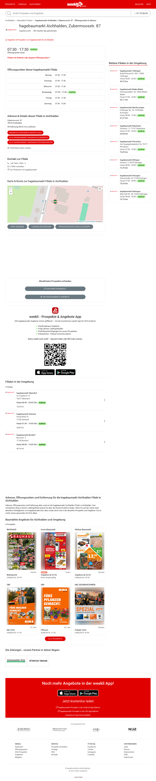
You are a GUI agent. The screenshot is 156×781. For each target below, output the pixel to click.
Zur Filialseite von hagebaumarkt (22, 170)
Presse (127, 749)
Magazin (139, 4)
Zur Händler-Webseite (55, 289)
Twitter (90, 749)
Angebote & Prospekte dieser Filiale (25, 133)
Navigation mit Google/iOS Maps (74, 227)
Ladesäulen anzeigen (41, 227)
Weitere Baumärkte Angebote (54, 297)
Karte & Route (37, 181)
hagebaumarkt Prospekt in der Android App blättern (78, 707)
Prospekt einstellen (59, 747)
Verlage (54, 749)
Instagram (92, 752)
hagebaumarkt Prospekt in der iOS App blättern (78, 711)
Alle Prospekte (55, 639)
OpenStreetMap (90, 221)
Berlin (84, 6)
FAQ (53, 752)
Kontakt (54, 754)
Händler (22, 4)
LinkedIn (91, 754)
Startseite (19, 747)
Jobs (126, 747)
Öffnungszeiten (21, 749)
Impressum (128, 757)
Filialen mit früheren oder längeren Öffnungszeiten (28, 58)
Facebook (92, 747)
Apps (148, 4)
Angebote (19, 754)
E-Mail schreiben (16, 166)
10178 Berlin (141, 13)
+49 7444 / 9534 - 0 (17, 163)
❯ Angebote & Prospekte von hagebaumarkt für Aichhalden (29, 40)
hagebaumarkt (25, 31)
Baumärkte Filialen (24, 20)
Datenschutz (129, 752)
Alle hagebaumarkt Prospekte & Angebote (28, 138)
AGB (125, 754)
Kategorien (35, 4)
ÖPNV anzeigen (17, 227)
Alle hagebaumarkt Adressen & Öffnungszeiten (31, 142)
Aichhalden (10, 20)
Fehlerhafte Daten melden (19, 148)
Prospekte (10, 4)
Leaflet (80, 221)
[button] (100, 189)
